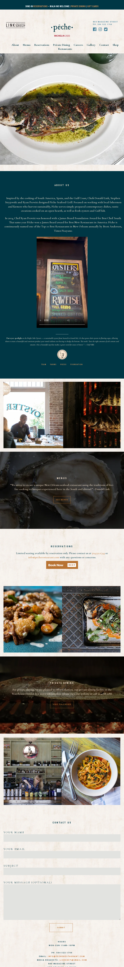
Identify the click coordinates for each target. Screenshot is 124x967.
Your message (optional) (62, 901)
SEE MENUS (62, 500)
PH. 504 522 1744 (102, 24)
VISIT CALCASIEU (62, 704)
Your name (62, 835)
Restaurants (65, 49)
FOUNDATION (76, 364)
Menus (27, 45)
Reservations (40, 6)
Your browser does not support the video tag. (62, 282)
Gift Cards (93, 6)
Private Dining (78, 6)
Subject (62, 868)
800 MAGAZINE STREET (105, 22)
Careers (79, 45)
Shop (116, 45)
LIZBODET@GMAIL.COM (73, 960)
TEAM (43, 364)
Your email (62, 851)
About (15, 45)
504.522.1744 (98, 553)
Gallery (91, 45)
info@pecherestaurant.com (43, 557)
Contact (104, 45)
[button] (62, 565)
